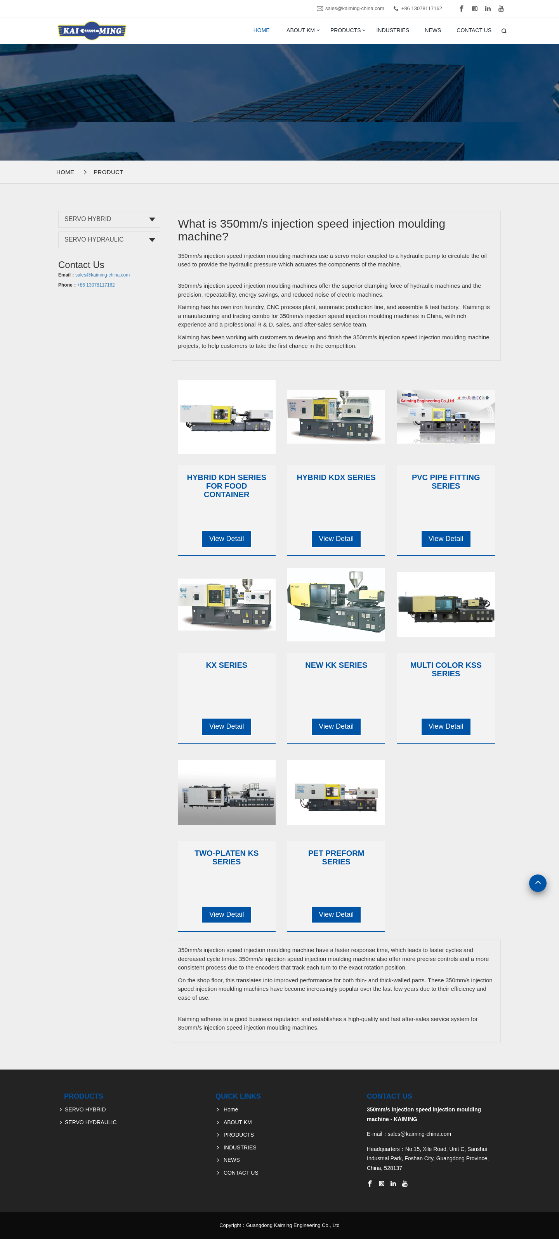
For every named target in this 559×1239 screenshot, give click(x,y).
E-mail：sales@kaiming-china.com (409, 1134)
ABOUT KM (300, 30)
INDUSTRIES (392, 30)
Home (261, 30)
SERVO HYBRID (87, 219)
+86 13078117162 (421, 8)
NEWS (433, 30)
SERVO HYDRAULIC (94, 239)
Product (108, 172)
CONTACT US (474, 30)
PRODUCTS (345, 30)
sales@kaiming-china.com (354, 8)
